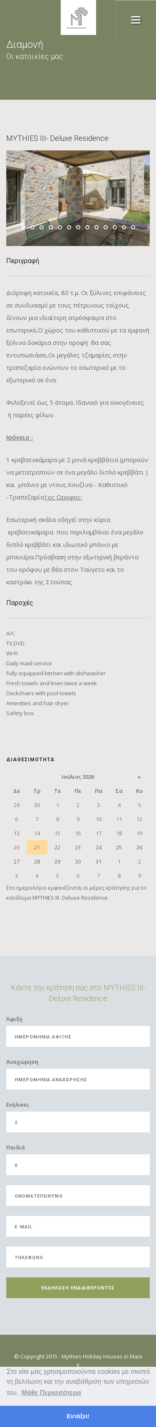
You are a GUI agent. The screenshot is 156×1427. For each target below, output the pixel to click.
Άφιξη (14, 1019)
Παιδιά (15, 1147)
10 (106, 227)
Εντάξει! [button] (78, 1416)
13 (133, 227)
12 (124, 227)
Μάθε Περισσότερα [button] (51, 1392)
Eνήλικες (17, 1104)
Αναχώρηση (22, 1061)
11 (115, 227)
